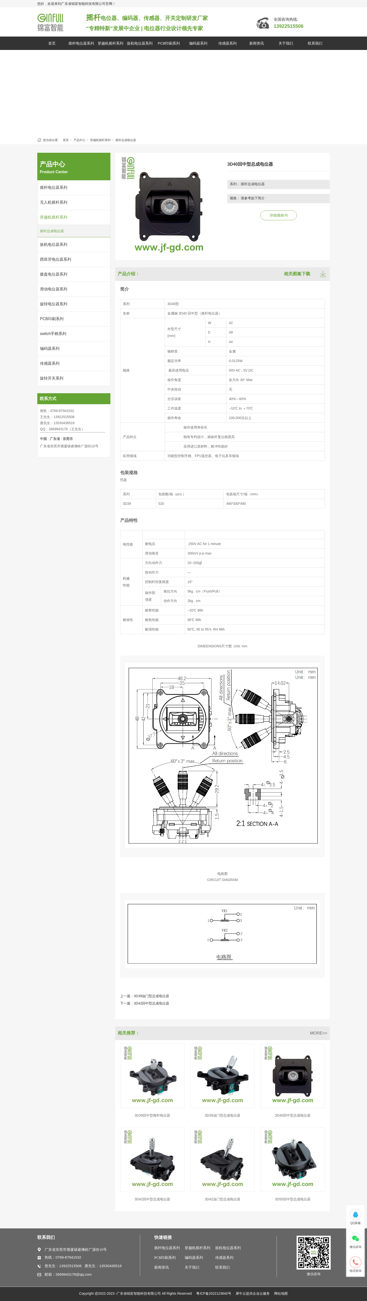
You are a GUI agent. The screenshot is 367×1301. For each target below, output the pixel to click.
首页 (52, 43)
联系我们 (315, 43)
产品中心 (79, 140)
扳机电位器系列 (140, 43)
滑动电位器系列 (53, 289)
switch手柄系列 (53, 334)
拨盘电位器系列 (53, 274)
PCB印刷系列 (169, 43)
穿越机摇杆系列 (110, 43)
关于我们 (286, 43)
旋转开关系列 (51, 378)
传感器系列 (227, 43)
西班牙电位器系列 (55, 259)
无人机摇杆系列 (53, 202)
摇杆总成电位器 (126, 140)
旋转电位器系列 (53, 304)
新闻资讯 (256, 43)
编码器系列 (198, 43)
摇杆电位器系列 (81, 43)
